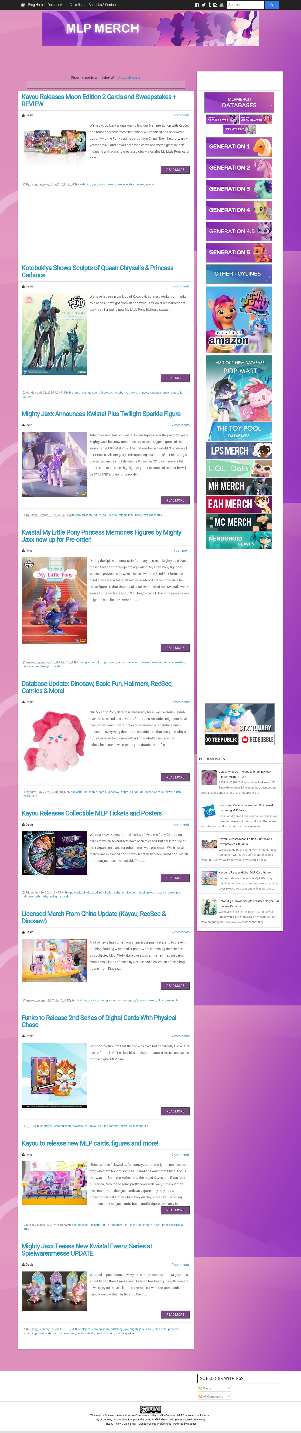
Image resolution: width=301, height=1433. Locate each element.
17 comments (180, 932)
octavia (162, 892)
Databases (57, 5)
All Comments (211, 1396)
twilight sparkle (153, 515)
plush (177, 792)
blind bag (88, 892)
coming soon (90, 392)
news (111, 184)
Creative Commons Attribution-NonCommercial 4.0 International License (167, 1415)
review (140, 184)
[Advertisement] (150, 58)
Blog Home (36, 5)
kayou (103, 184)
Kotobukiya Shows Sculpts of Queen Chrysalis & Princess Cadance (97, 271)
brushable (91, 792)
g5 (142, 792)
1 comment (181, 550)
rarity (45, 896)
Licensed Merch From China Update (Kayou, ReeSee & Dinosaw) (93, 917)
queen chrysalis (173, 392)
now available (125, 184)
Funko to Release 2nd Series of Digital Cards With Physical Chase (98, 1021)
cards (82, 184)
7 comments (181, 286)
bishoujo (75, 392)
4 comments (181, 824)
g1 (132, 792)
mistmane (146, 1225)
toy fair (108, 1333)
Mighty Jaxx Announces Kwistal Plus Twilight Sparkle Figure (100, 414)
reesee (27, 796)
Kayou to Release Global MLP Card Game (244, 872)
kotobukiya (122, 392)
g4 (95, 184)
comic (103, 792)
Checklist (77, 5)
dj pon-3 (101, 892)
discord (95, 1225)
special (150, 184)
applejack (74, 892)
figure (104, 392)
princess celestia (173, 662)
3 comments (181, 115)
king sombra (111, 1126)
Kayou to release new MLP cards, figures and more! (89, 1143)
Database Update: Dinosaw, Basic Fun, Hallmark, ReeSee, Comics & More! (96, 687)
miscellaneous (154, 792)
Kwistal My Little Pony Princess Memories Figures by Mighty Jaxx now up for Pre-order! (101, 536)
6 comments (181, 702)
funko (92, 1126)
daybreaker (80, 1126)
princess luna (31, 666)
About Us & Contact (102, 5)
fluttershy (114, 892)
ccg (89, 184)
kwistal (112, 515)
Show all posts (129, 77)
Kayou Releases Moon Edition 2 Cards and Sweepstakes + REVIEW (98, 100)
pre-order (132, 662)
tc (177, 1000)
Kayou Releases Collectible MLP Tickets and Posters (91, 813)
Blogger (191, 1423)
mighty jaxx (126, 515)
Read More (175, 170)
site (34, 796)
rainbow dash (32, 896)
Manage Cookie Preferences (154, 1423)
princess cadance (150, 392)
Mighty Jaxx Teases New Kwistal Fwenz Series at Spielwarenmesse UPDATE (86, 1249)
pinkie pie (174, 892)
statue (27, 396)
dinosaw (114, 792)
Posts (205, 1388)
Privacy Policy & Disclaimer (120, 1423)
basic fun (77, 792)
